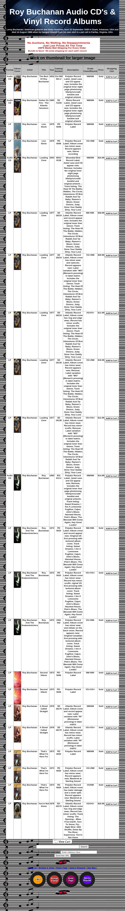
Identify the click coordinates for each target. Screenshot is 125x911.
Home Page (62, 868)
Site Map (91, 868)
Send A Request (77, 868)
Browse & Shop (46, 868)
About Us (32, 868)
